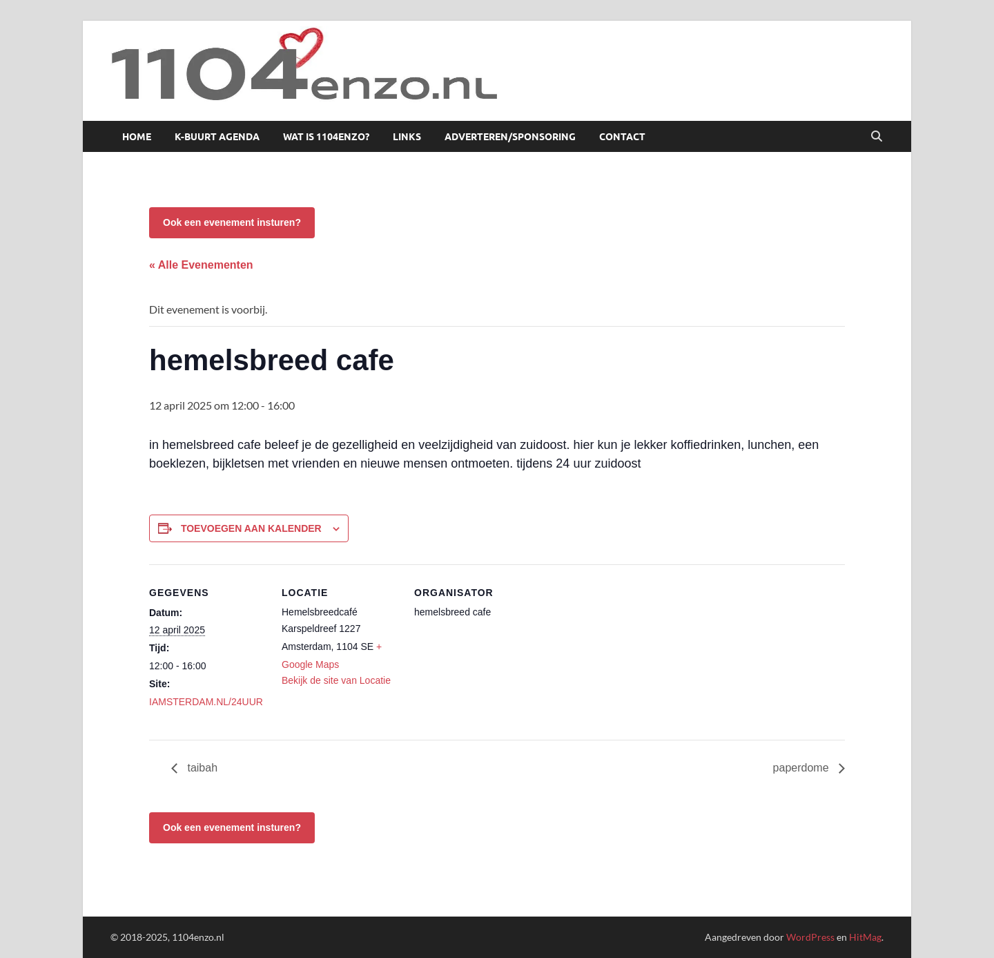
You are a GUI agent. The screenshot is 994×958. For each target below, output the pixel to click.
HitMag (865, 937)
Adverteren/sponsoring (510, 136)
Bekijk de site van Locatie (336, 680)
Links (407, 136)
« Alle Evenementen (201, 265)
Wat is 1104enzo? (326, 136)
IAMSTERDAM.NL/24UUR (206, 701)
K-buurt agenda (217, 136)
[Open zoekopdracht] (876, 137)
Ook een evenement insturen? (232, 222)
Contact (622, 136)
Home (136, 136)
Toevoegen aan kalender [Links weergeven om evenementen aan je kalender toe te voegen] (251, 528)
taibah (200, 768)
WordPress (810, 937)
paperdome (802, 768)
